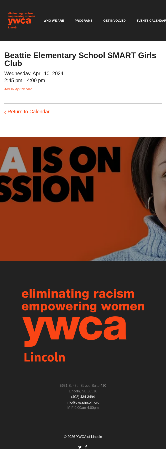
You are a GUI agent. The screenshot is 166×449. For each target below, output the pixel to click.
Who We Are (54, 20)
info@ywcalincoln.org (83, 402)
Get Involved (114, 20)
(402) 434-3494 (83, 397)
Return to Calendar (28, 111)
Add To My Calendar (18, 89)
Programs (83, 20)
